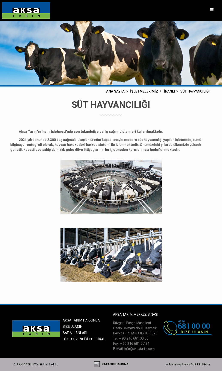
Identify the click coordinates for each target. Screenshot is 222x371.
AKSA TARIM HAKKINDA (81, 320)
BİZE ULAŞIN (72, 327)
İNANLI (169, 91)
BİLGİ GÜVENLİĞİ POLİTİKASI (85, 339)
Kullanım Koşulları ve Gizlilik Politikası (188, 364)
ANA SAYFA (115, 91)
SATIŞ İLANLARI (75, 333)
